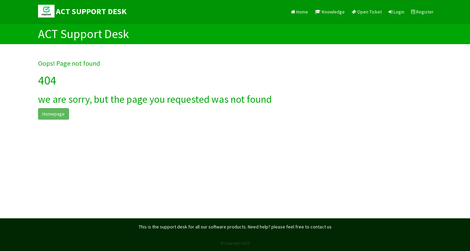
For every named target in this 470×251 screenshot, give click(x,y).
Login (396, 12)
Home (299, 12)
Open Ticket (366, 12)
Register (422, 12)
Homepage (53, 114)
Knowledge (330, 12)
